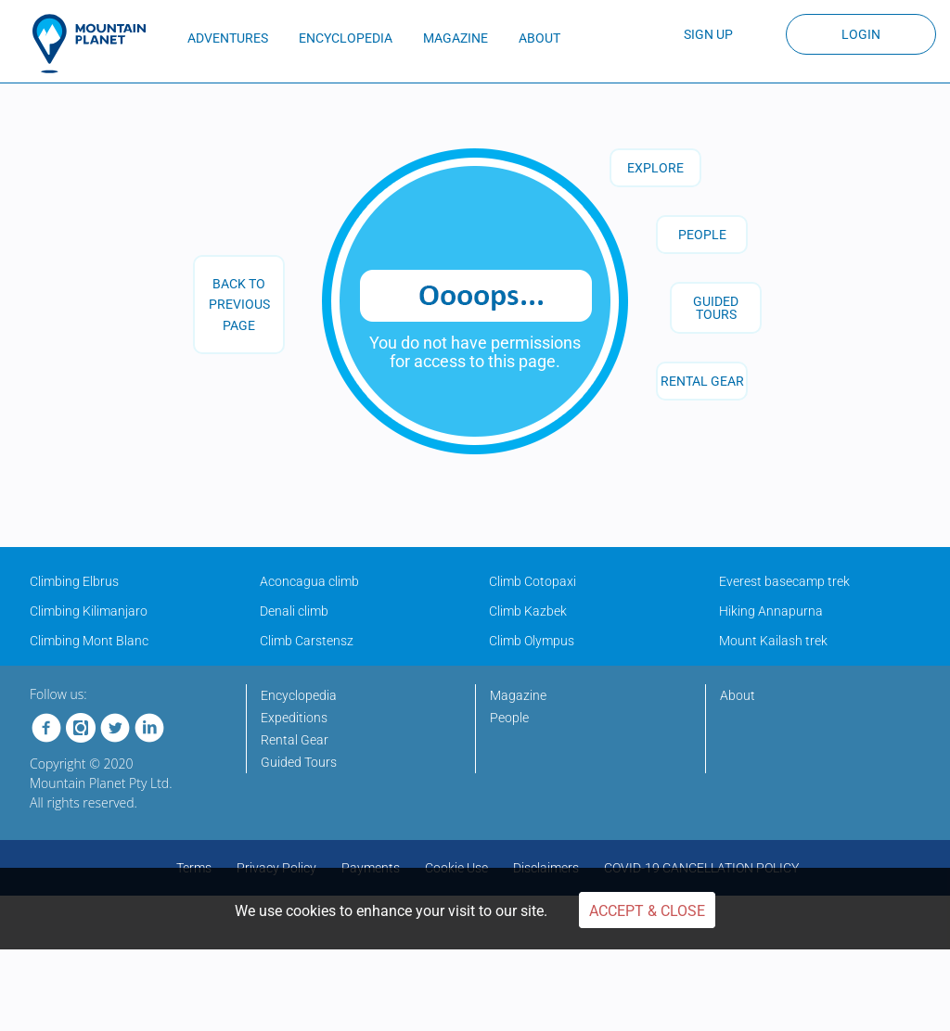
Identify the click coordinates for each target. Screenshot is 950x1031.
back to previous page (239, 304)
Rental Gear (294, 739)
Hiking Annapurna (771, 611)
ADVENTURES (227, 38)
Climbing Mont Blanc (89, 640)
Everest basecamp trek (784, 581)
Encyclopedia (299, 695)
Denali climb (294, 611)
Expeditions (294, 717)
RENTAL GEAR (702, 381)
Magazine (518, 695)
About (737, 695)
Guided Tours (299, 762)
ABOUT (539, 38)
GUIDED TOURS (715, 308)
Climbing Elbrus (74, 581)
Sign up (708, 34)
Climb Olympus (531, 640)
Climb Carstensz (306, 640)
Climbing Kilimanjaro (89, 611)
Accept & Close (647, 911)
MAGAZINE (455, 38)
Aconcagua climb (309, 581)
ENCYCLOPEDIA (345, 38)
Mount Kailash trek (773, 640)
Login (860, 34)
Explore (655, 167)
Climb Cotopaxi (532, 581)
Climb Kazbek (528, 611)
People (702, 234)
